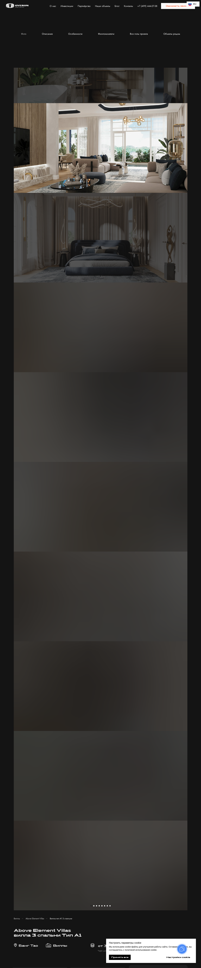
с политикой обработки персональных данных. (158, 202)
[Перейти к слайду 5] (102, 98)
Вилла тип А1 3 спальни (61, 111)
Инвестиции (67, 6)
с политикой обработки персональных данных (145, 887)
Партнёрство (84, 6)
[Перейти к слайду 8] (110, 98)
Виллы (17, 111)
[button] (178, 6)
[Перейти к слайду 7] (107, 98)
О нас (53, 6)
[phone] (158, 189)
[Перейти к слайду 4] (99, 98)
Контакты (128, 6)
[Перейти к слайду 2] (93, 98)
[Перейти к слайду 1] (91, 98)
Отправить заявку (158, 212)
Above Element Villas (35, 111)
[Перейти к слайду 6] (104, 98)
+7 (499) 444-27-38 (147, 6)
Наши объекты (102, 6)
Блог (117, 6)
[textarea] (148, 877)
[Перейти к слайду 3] (96, 98)
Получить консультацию (147, 896)
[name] (158, 179)
